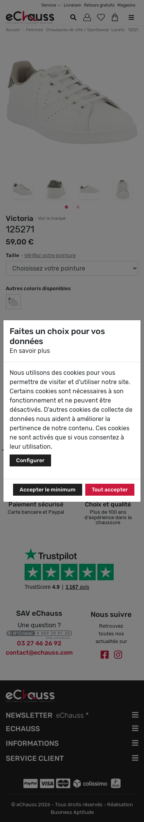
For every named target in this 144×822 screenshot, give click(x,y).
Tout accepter (110, 489)
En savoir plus (30, 350)
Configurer (30, 460)
